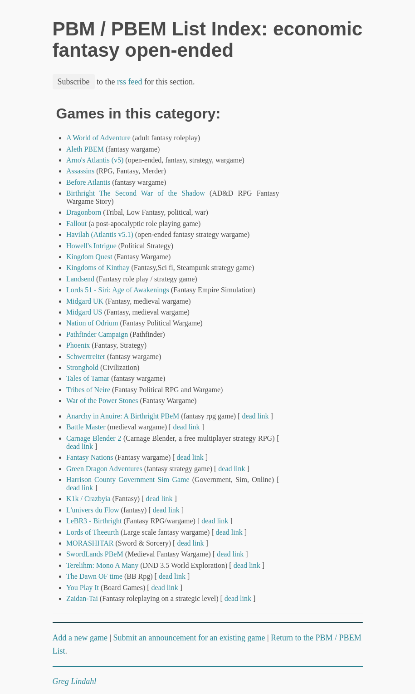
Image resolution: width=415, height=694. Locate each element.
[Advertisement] (332, 242)
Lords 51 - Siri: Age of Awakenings (117, 290)
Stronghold (82, 367)
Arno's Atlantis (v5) (94, 160)
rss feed (129, 81)
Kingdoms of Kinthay (98, 267)
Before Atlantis (88, 182)
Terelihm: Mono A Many (102, 565)
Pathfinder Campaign (97, 334)
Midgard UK (84, 301)
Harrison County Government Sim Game (128, 479)
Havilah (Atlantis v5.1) (99, 234)
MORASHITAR (90, 543)
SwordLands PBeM (94, 554)
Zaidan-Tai (82, 598)
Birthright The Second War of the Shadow (135, 193)
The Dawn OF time (94, 576)
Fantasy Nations (89, 457)
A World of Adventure (98, 138)
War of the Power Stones (102, 400)
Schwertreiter (85, 356)
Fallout (76, 223)
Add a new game (80, 637)
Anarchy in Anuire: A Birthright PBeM (122, 416)
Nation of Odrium (92, 323)
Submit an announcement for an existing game (189, 637)
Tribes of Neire (88, 390)
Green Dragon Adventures (104, 469)
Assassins (80, 171)
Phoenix (78, 345)
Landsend (80, 279)
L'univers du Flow (92, 510)
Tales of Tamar (87, 378)
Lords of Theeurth (92, 532)
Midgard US (84, 312)
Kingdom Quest (89, 257)
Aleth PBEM (85, 149)
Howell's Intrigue (91, 246)
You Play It (82, 587)
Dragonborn (83, 212)
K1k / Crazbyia (88, 498)
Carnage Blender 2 (93, 438)
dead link (255, 416)
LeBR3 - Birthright (94, 521)
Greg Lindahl (75, 681)
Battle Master (86, 427)
